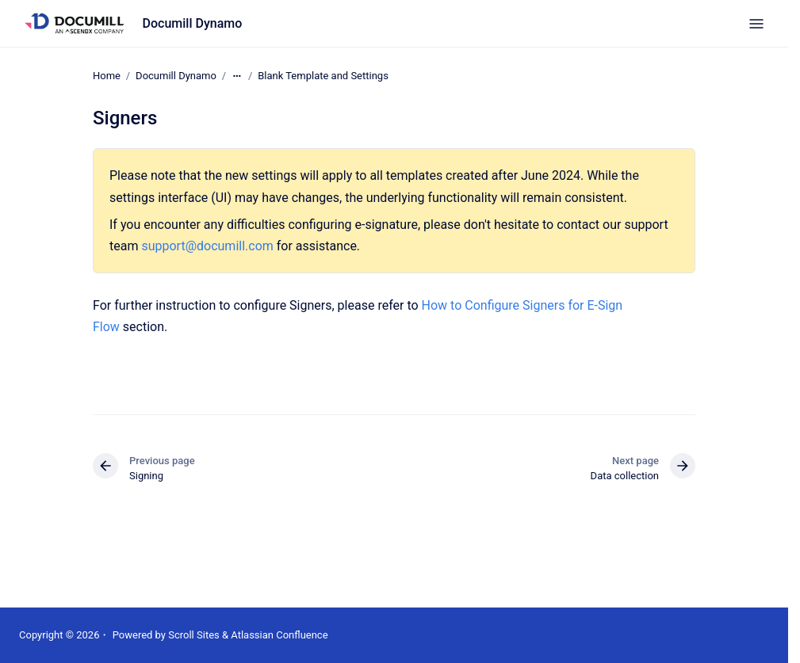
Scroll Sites (194, 635)
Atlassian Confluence (279, 635)
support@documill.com (207, 245)
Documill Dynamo (193, 23)
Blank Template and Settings (323, 76)
